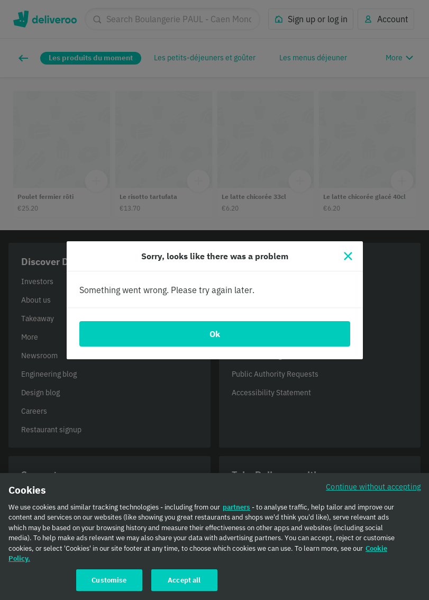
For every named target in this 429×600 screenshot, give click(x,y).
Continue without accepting (373, 493)
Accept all (184, 586)
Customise (109, 586)
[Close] (348, 256)
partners (236, 513)
